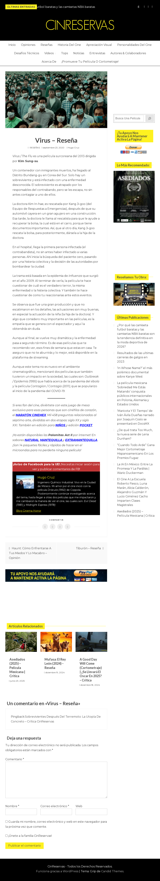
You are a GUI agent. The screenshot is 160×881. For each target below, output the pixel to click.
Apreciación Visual (99, 45)
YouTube (148, 7)
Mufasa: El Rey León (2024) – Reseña (55, 662)
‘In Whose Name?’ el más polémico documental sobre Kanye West (134, 372)
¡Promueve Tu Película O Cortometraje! (90, 61)
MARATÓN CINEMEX (31, 415)
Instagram (144, 7)
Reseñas (46, 45)
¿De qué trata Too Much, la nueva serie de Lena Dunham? (135, 434)
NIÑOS (60, 424)
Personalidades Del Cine (134, 45)
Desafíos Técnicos (26, 53)
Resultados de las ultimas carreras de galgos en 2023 (135, 357)
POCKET (86, 424)
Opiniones (28, 45)
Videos (49, 53)
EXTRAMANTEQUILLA (81, 439)
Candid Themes (112, 869)
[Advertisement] (56, 601)
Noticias (78, 53)
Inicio (12, 45)
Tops (64, 53)
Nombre (12, 804)
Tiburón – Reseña (88, 546)
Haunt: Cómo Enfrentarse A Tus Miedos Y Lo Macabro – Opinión (30, 551)
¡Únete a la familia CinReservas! (28, 834)
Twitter (152, 7)
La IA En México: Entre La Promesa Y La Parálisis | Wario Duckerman (135, 469)
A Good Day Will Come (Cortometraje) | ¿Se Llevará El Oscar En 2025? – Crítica (91, 668)
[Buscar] (150, 118)
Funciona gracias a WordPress (57, 869)
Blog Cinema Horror (28, 509)
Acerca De (49, 61)
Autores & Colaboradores (128, 53)
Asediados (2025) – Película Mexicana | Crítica (17, 666)
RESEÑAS (35, 147)
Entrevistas (97, 53)
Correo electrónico (54, 804)
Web (79, 804)
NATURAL (32, 439)
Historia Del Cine (69, 45)
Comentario (14, 757)
